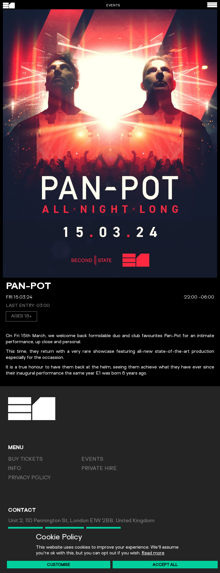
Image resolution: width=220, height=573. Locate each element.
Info (14, 469)
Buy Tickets (25, 459)
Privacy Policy (29, 478)
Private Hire (99, 469)
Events (92, 459)
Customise (58, 565)
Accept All (165, 565)
